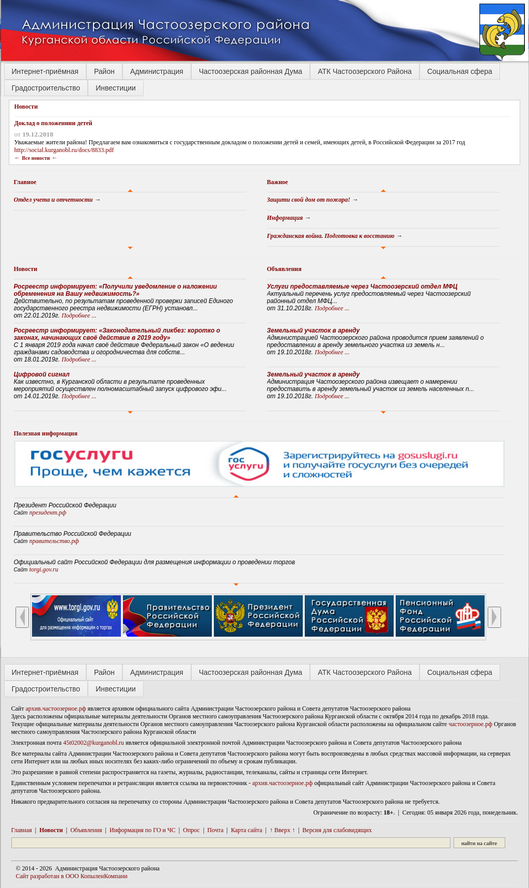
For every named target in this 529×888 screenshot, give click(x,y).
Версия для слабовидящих (336, 830)
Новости (26, 269)
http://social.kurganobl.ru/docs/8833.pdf (64, 150)
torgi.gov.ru (43, 569)
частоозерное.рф (470, 724)
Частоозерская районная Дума (250, 71)
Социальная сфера (459, 71)
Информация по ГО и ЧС (143, 830)
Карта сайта (246, 830)
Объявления (284, 269)
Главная (21, 830)
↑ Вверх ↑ (282, 830)
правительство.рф (54, 541)
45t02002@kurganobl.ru (93, 742)
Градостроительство (46, 88)
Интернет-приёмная (45, 71)
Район (104, 71)
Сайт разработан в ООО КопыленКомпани (72, 876)
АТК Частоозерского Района (365, 71)
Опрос (191, 830)
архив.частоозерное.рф (56, 708)
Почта (215, 830)
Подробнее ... (78, 315)
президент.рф (48, 512)
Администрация (156, 71)
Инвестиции (116, 88)
